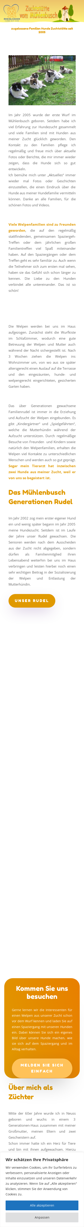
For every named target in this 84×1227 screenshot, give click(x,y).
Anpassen (42, 1217)
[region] (42, 1189)
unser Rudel (32, 600)
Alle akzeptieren (42, 1205)
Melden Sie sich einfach (42, 1068)
